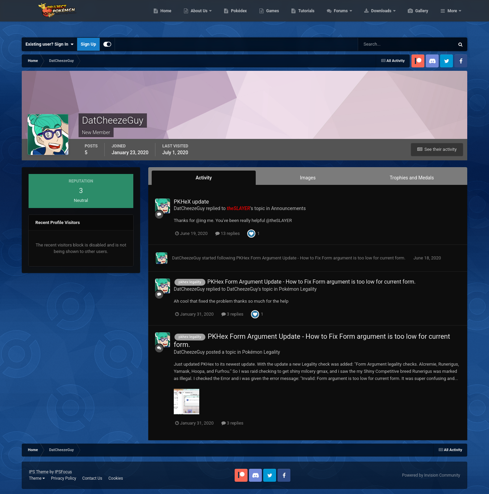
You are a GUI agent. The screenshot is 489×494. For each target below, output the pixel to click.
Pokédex (271, 17)
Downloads (414, 17)
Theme (37, 478)
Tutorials (338, 17)
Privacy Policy (63, 478)
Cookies (115, 478)
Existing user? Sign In (49, 44)
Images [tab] (308, 177)
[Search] (385, 44)
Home (198, 17)
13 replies (227, 233)
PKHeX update (191, 201)
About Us (231, 17)
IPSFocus (63, 471)
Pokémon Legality (298, 289)
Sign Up (88, 44)
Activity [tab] (204, 177)
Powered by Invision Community (431, 475)
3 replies (232, 314)
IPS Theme (39, 471)
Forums (374, 17)
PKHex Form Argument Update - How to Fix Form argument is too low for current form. (321, 257)
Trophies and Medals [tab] (412, 177)
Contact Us (92, 478)
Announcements (288, 208)
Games (305, 17)
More (452, 17)
